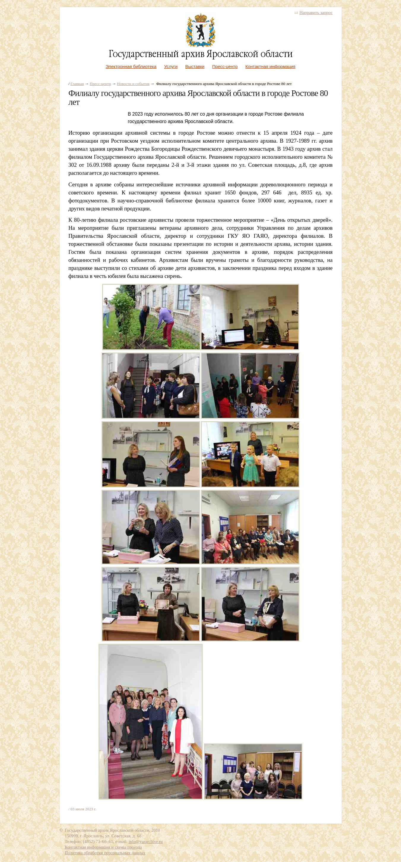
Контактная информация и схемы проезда (103, 847)
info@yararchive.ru (146, 841)
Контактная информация (270, 66)
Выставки (195, 66)
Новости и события (133, 83)
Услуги (170, 66)
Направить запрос (316, 12)
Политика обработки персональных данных (105, 852)
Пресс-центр (225, 66)
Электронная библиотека (131, 66)
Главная (77, 83)
